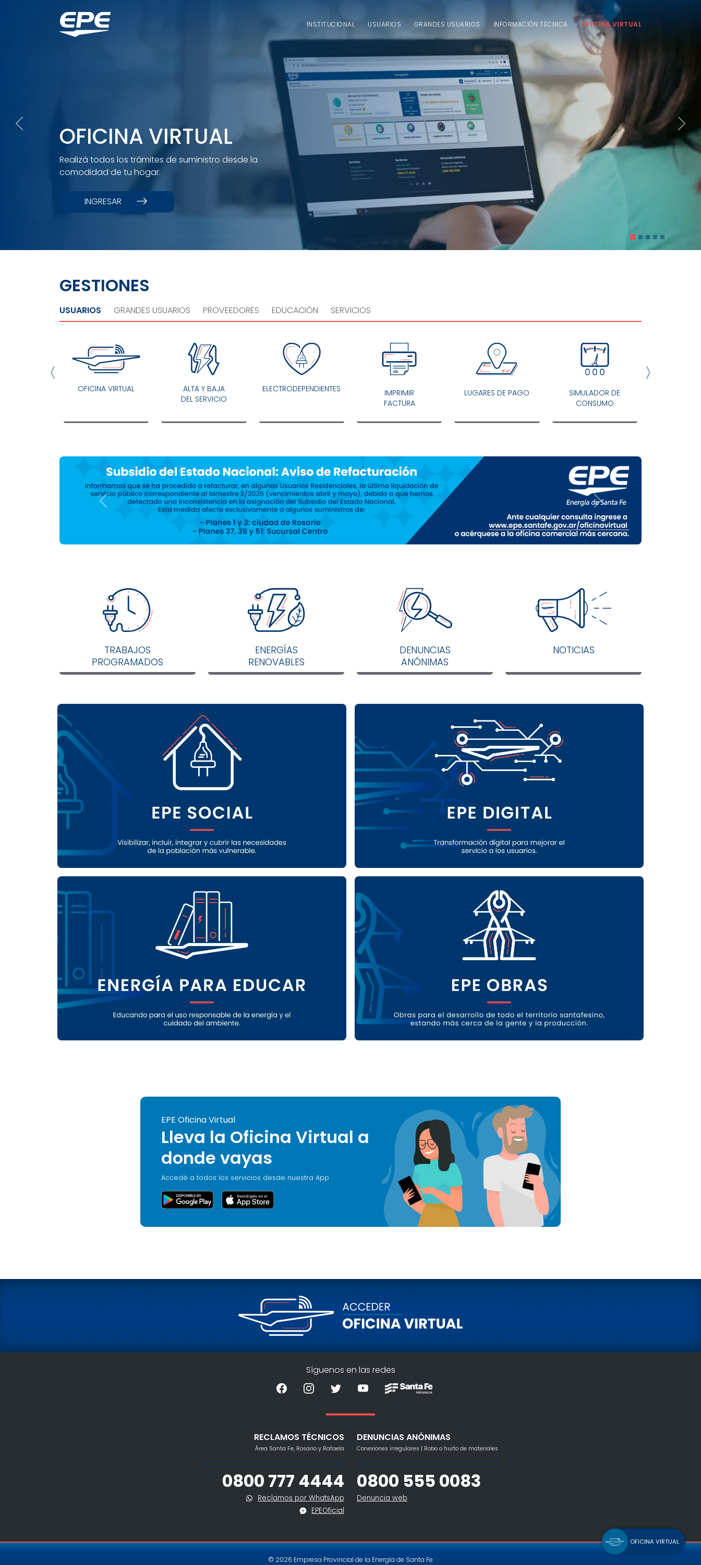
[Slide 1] (632, 237)
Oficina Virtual (611, 24)
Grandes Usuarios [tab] (152, 310)
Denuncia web (382, 1498)
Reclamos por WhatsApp (301, 1498)
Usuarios (384, 24)
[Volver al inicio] (85, 24)
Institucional (331, 24)
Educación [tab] (295, 310)
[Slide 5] (662, 237)
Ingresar (116, 201)
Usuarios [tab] (80, 310)
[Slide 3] (648, 237)
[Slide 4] (655, 237)
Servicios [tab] (351, 310)
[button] (643, 1542)
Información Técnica (530, 24)
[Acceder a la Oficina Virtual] (350, 1315)
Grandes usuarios (447, 24)
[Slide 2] (640, 237)
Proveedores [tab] (231, 310)
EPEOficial (327, 1511)
